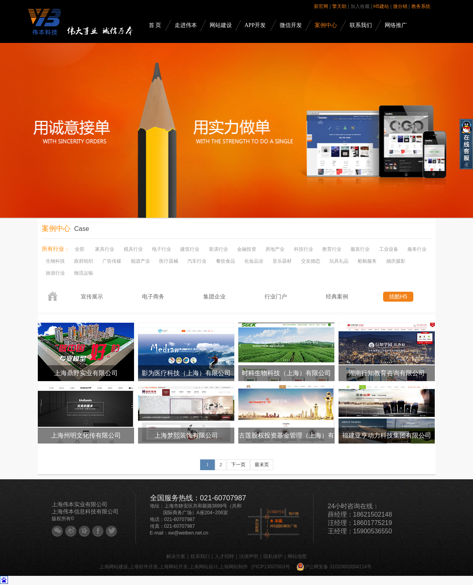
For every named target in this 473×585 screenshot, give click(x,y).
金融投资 (246, 249)
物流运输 (83, 273)
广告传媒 (111, 261)
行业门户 (276, 296)
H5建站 (381, 6)
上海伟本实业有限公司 (79, 504)
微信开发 (291, 25)
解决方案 (175, 556)
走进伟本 (186, 25)
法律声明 (248, 556)
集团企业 (214, 296)
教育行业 (331, 249)
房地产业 (274, 249)
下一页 (238, 464)
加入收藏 (360, 6)
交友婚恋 (310, 261)
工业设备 (388, 249)
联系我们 (361, 25)
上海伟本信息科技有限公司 (85, 511)
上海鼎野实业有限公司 (86, 373)
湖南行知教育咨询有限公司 (386, 373)
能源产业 (140, 261)
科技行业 (303, 249)
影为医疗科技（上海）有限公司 (186, 373)
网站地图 (297, 556)
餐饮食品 (225, 261)
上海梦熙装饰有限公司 (186, 435)
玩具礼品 (338, 261)
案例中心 (326, 25)
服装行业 (360, 249)
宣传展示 (92, 296)
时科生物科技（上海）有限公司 (286, 373)
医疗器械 (168, 261)
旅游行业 (55, 273)
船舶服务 (367, 261)
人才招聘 (224, 556)
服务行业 (416, 249)
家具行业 (104, 249)
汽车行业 (196, 261)
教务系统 (420, 6)
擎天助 (339, 6)
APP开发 (255, 25)
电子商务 (153, 296)
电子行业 (161, 249)
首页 (52, 296)
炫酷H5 (398, 296)
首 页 (155, 25)
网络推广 (396, 25)
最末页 (262, 464)
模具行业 (133, 249)
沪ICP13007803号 (270, 567)
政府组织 (83, 261)
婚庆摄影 (395, 261)
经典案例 (337, 296)
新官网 (321, 6)
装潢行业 (218, 249)
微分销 (400, 6)
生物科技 (55, 261)
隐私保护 (272, 556)
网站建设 (221, 25)
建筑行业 (189, 249)
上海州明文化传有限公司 (86, 435)
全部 (79, 249)
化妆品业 (253, 261)
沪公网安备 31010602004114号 (334, 567)
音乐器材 (282, 261)
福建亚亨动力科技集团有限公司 (386, 435)
